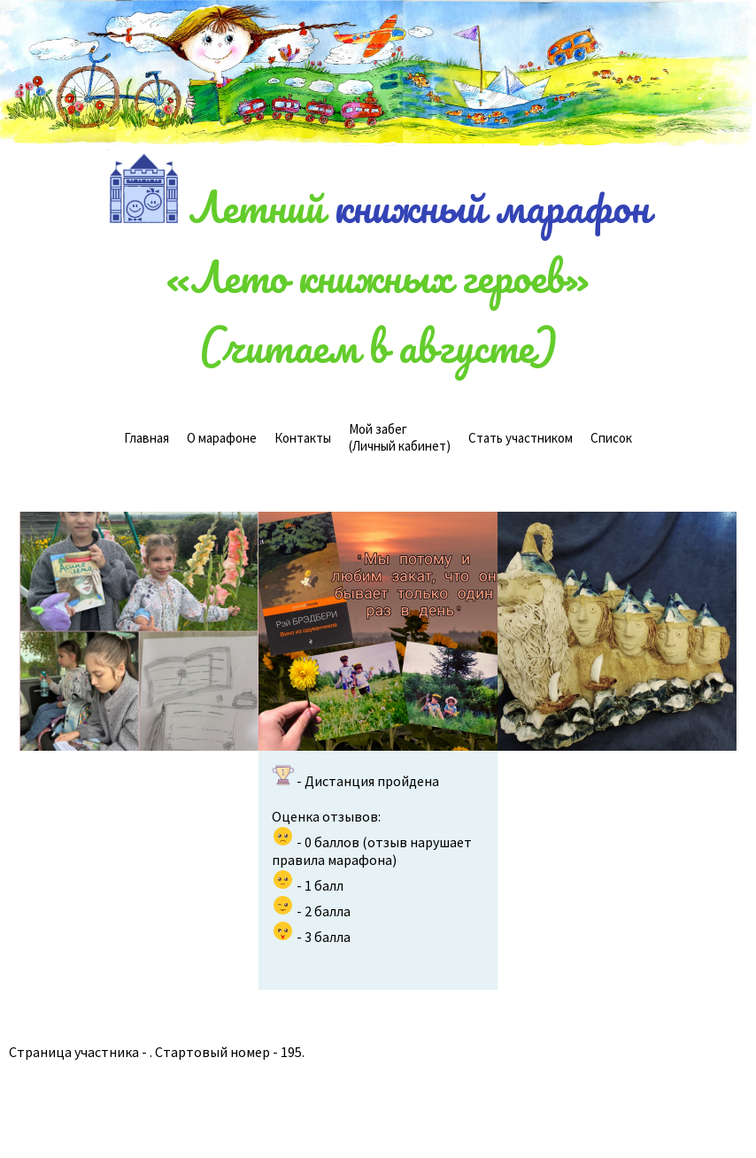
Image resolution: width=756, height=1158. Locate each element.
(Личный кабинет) (400, 437)
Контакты (302, 437)
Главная (146, 437)
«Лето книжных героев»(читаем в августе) (378, 311)
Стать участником (520, 437)
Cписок (611, 437)
